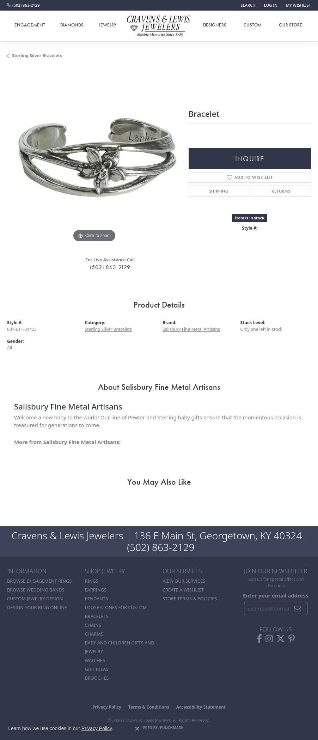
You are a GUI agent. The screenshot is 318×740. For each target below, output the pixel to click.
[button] (247, 5)
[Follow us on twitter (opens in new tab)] (280, 639)
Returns (281, 191)
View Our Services (184, 581)
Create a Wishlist (183, 590)
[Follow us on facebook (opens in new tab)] (259, 639)
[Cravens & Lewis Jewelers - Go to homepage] (159, 26)
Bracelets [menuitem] (97, 616)
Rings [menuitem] (91, 581)
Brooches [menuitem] (97, 678)
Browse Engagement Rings (39, 581)
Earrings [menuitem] (96, 590)
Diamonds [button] (72, 25)
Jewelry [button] (107, 25)
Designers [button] (214, 25)
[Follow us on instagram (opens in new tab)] (269, 639)
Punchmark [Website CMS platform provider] (172, 727)
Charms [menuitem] (94, 634)
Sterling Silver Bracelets (37, 56)
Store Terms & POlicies (190, 598)
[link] (23, 5)
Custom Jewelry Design (35, 598)
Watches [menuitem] (95, 660)
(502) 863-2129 (110, 267)
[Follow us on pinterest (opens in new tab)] (291, 639)
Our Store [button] (290, 25)
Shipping (219, 191)
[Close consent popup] (137, 729)
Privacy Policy (106, 707)
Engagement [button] (29, 25)
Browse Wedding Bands (36, 590)
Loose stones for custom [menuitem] (116, 607)
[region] (94, 156)
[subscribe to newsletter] (297, 608)
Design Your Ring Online (37, 607)
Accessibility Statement (201, 707)
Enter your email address (275, 595)
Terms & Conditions (148, 707)
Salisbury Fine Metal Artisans (191, 329)
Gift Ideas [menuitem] (97, 669)
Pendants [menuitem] (96, 598)
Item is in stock (249, 217)
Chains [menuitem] (93, 625)
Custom (253, 25)
